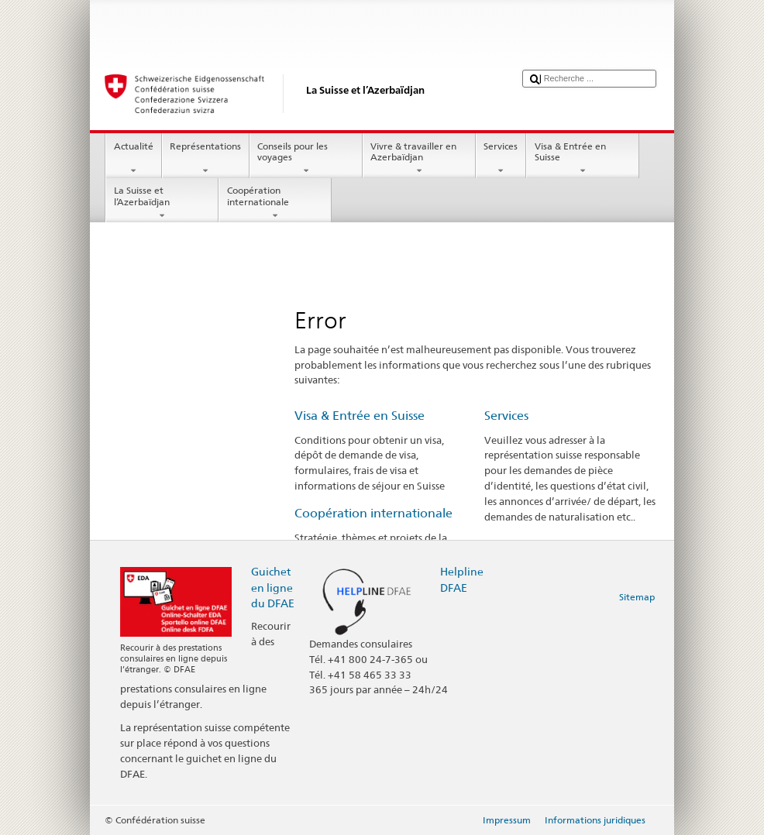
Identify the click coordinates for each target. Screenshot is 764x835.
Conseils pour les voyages (306, 158)
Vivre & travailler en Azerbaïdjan (419, 158)
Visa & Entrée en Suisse (582, 158)
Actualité (133, 158)
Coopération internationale (275, 203)
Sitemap (637, 597)
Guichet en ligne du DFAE (272, 587)
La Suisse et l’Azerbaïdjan (162, 203)
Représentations (206, 158)
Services (501, 158)
